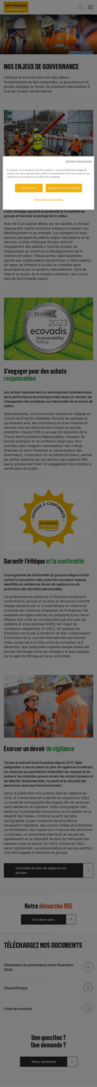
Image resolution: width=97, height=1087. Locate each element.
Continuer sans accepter (78, 161)
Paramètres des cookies (48, 199)
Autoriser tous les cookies (64, 188)
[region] (48, 183)
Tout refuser (28, 188)
